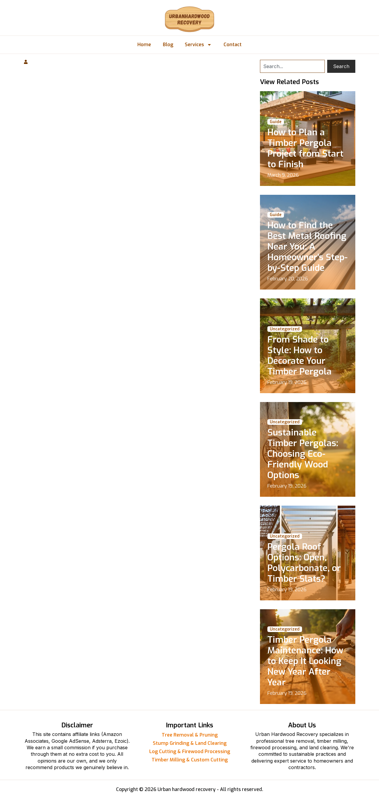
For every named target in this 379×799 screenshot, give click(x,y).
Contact (233, 45)
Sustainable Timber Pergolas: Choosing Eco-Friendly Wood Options (302, 454)
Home (144, 45)
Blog (168, 45)
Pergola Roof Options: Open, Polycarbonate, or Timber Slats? (304, 563)
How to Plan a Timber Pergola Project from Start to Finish (305, 148)
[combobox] (292, 66)
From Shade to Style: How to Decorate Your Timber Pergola (299, 355)
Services (198, 45)
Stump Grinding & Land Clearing (190, 743)
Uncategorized (285, 329)
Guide (276, 122)
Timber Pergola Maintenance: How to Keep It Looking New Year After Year (305, 661)
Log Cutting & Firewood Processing (189, 751)
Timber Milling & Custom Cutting (190, 760)
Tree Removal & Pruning (190, 735)
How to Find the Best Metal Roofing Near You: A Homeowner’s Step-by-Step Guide (307, 246)
